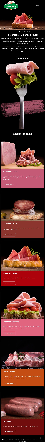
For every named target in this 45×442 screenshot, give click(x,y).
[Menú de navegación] (39, 5)
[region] (22, 20)
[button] (2, 20)
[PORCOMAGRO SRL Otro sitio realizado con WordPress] (11, 5)
